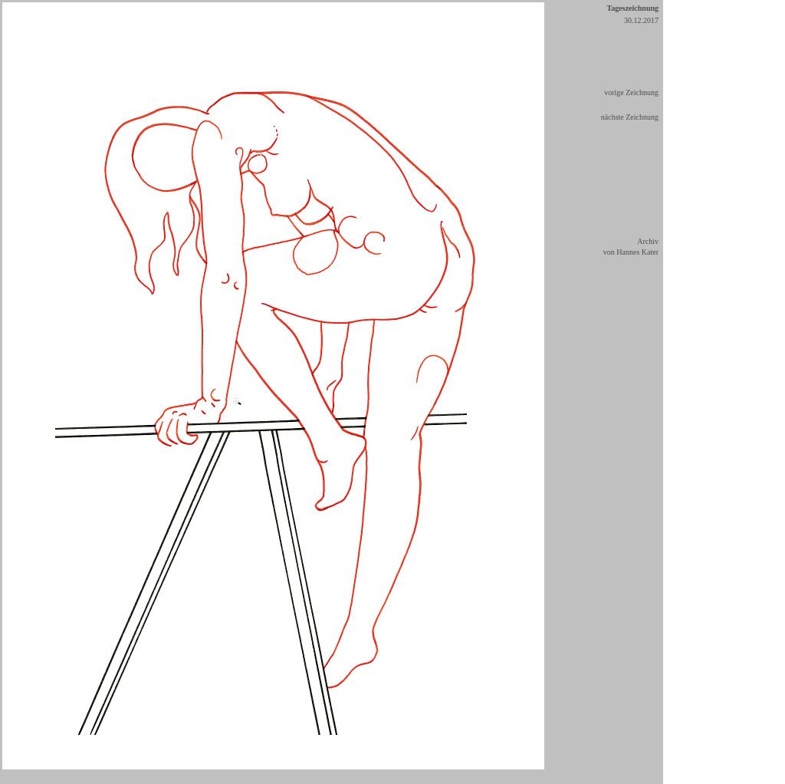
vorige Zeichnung (631, 92)
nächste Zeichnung (630, 117)
